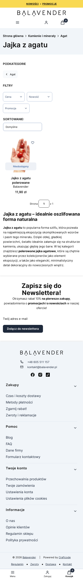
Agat (63, 36)
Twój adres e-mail (15, 319)
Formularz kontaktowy (23, 457)
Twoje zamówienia (20, 486)
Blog (9, 437)
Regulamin (17, 564)
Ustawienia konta (19, 492)
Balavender (29, 557)
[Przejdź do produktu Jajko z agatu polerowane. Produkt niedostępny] (20, 154)
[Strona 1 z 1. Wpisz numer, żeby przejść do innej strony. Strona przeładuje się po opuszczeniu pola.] (43, 204)
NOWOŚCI (32, 3)
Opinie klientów (18, 527)
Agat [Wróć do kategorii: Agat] (10, 74)
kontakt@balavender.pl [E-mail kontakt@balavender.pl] (42, 367)
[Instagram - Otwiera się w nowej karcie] (40, 374)
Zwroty (34, 564)
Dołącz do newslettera (23, 329)
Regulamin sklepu (19, 534)
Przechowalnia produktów (26, 479)
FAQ (9, 444)
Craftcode (65, 557)
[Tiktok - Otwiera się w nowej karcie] (47, 374)
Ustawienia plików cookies (27, 498)
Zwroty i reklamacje (21, 415)
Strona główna (13, 36)
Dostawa (50, 564)
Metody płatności (19, 402)
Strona (34, 203)
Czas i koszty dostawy (23, 396)
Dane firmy (14, 450)
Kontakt (67, 564)
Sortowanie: (13, 119)
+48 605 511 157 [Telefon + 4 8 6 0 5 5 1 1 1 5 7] (38, 362)
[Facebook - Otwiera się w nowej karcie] (32, 374)
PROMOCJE (49, 3)
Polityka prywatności (22, 540)
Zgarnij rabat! (16, 409)
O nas (10, 521)
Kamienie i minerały (42, 36)
